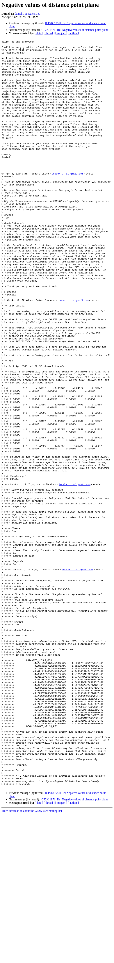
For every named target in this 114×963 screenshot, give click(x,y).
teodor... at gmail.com (67, 200)
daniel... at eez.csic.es (27, 13)
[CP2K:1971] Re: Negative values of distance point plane (74, 29)
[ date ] (39, 33)
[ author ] (73, 33)
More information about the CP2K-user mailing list (31, 959)
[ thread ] (49, 33)
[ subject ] (61, 33)
